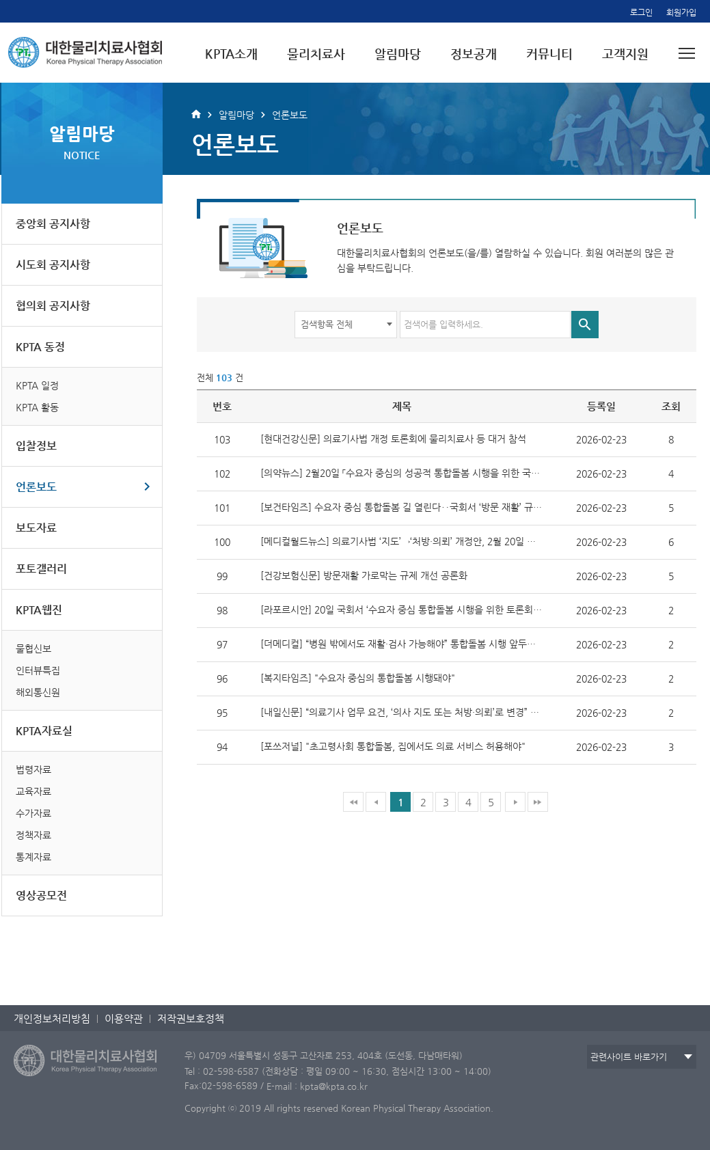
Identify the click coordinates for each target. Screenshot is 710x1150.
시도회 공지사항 (53, 264)
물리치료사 (316, 53)
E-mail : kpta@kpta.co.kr (317, 1086)
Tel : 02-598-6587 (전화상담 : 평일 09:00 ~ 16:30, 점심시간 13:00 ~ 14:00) (338, 1070)
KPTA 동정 (40, 346)
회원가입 (681, 12)
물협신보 (33, 648)
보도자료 (36, 527)
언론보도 (36, 486)
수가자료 (33, 813)
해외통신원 (38, 692)
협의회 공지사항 (53, 305)
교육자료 (33, 791)
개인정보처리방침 (52, 1018)
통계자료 (33, 856)
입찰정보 (36, 445)
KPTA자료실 (44, 730)
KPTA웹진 (39, 609)
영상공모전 (41, 895)
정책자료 (33, 835)
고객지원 (625, 53)
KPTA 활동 (37, 407)
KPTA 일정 (37, 385)
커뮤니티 (549, 53)
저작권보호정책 (190, 1018)
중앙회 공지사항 (53, 223)
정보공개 (473, 53)
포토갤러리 (41, 568)
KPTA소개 (231, 53)
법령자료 (33, 769)
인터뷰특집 (38, 670)
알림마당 (397, 53)
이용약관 (124, 1018)
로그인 (641, 12)
